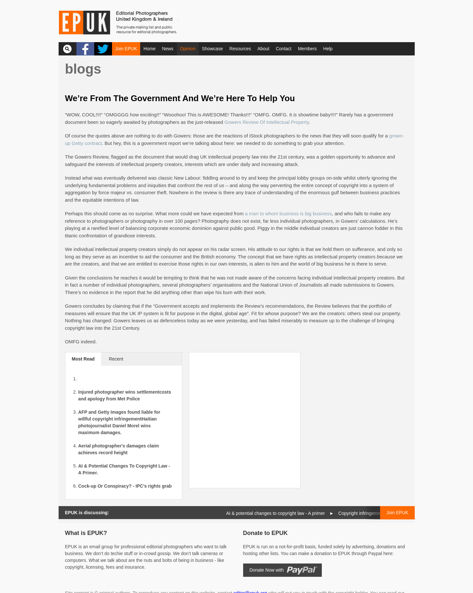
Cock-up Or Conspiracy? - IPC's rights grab (125, 486)
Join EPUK (126, 48)
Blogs (83, 69)
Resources (240, 48)
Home (149, 48)
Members (307, 48)
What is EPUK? (86, 533)
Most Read (83, 359)
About (263, 48)
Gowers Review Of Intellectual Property (266, 122)
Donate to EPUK (265, 533)
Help (328, 48)
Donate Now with (267, 570)
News (168, 48)
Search (67, 48)
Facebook (85, 48)
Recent (116, 359)
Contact (283, 48)
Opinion (188, 48)
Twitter (103, 48)
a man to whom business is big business (288, 213)
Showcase (212, 48)
